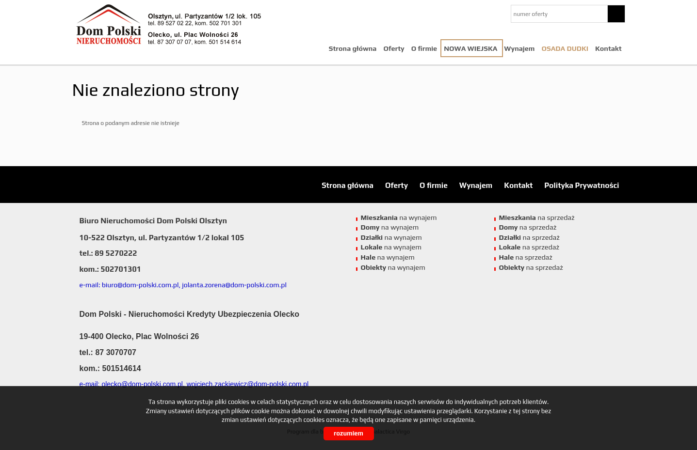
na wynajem (399, 217)
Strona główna (353, 48)
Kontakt (608, 48)
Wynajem (519, 48)
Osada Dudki (564, 48)
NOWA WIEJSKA (470, 48)
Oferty (393, 48)
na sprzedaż (537, 217)
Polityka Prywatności (581, 185)
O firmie (424, 48)
